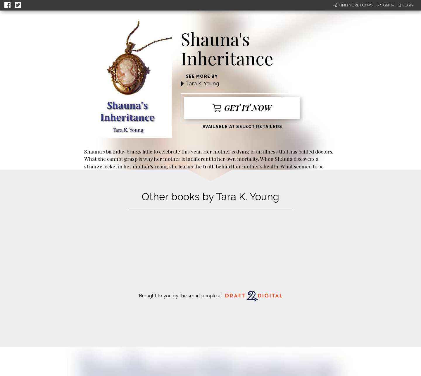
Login (405, 5)
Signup (384, 5)
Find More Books (353, 5)
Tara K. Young (202, 83)
